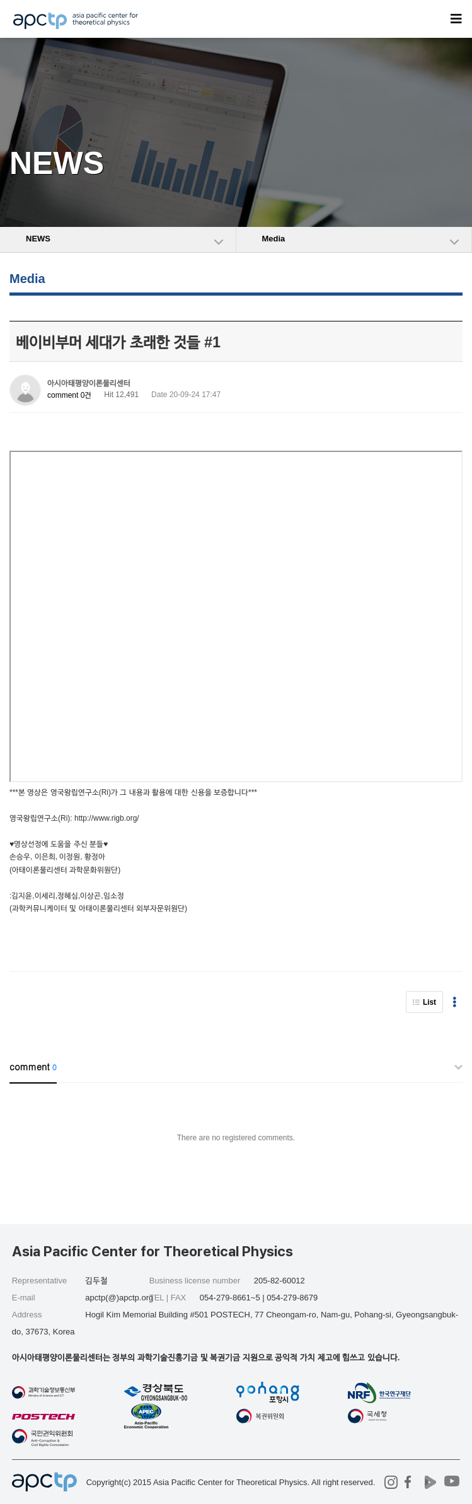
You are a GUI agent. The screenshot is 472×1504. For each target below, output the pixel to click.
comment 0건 (69, 395)
